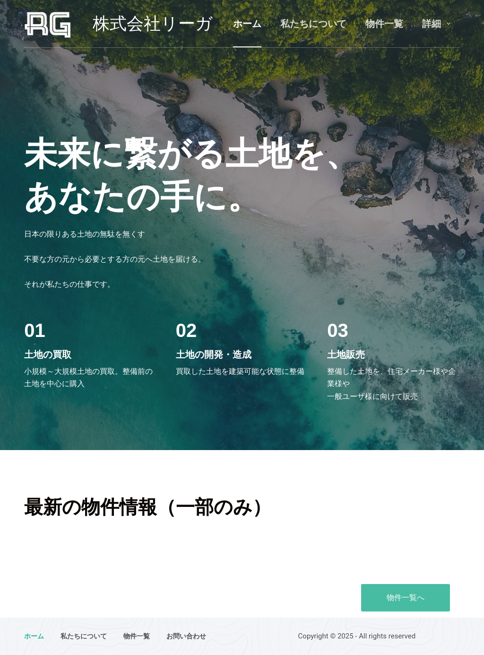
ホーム (247, 23)
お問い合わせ (186, 636)
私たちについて (313, 23)
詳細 (438, 23)
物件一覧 (384, 23)
